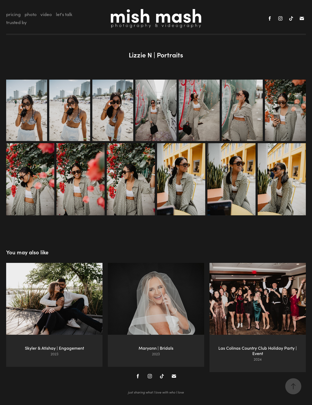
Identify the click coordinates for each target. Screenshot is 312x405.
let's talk (64, 14)
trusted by (16, 22)
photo (31, 14)
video (46, 14)
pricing (13, 14)
